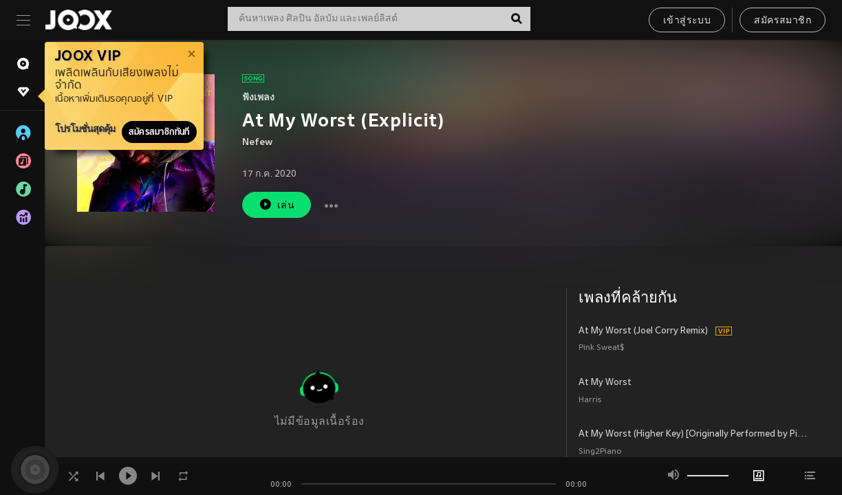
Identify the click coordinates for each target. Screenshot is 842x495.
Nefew (257, 143)
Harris (590, 400)
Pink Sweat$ (602, 348)
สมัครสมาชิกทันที (159, 132)
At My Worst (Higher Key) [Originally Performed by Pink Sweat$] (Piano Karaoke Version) (694, 434)
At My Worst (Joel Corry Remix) (643, 331)
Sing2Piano (600, 452)
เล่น (276, 204)
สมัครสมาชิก (782, 21)
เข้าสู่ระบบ (687, 21)
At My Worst (605, 383)
